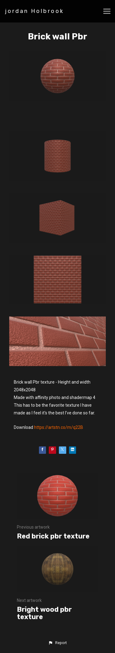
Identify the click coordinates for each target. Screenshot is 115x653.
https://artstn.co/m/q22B (58, 427)
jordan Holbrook (34, 11)
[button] (57, 643)
